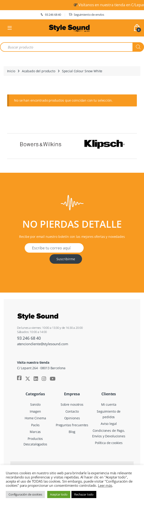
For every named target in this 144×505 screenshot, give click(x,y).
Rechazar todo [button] (84, 494)
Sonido (35, 404)
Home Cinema (35, 418)
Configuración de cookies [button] (25, 494)
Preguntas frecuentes (72, 425)
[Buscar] (138, 47)
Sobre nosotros (72, 404)
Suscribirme (65, 259)
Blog (72, 431)
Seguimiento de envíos (86, 14)
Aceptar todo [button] (59, 494)
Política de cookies (108, 443)
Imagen (35, 411)
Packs (35, 425)
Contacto (72, 411)
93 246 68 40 (50, 14)
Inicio (11, 71)
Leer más (105, 485)
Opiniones (72, 418)
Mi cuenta (108, 404)
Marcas (35, 431)
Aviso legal (109, 423)
